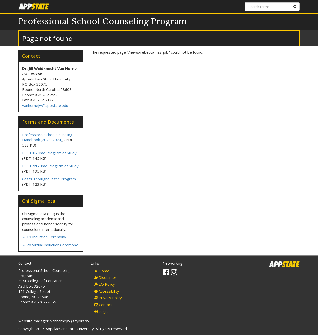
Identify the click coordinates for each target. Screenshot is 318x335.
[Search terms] (267, 6)
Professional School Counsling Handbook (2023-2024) (47, 137)
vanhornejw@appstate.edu (45, 105)
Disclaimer (105, 277)
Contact (103, 304)
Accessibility (106, 291)
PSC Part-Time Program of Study (50, 165)
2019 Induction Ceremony (44, 237)
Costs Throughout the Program (49, 179)
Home (101, 270)
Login (101, 311)
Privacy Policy (108, 297)
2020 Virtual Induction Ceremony (50, 244)
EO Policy (104, 284)
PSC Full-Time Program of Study (49, 152)
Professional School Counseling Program (102, 21)
